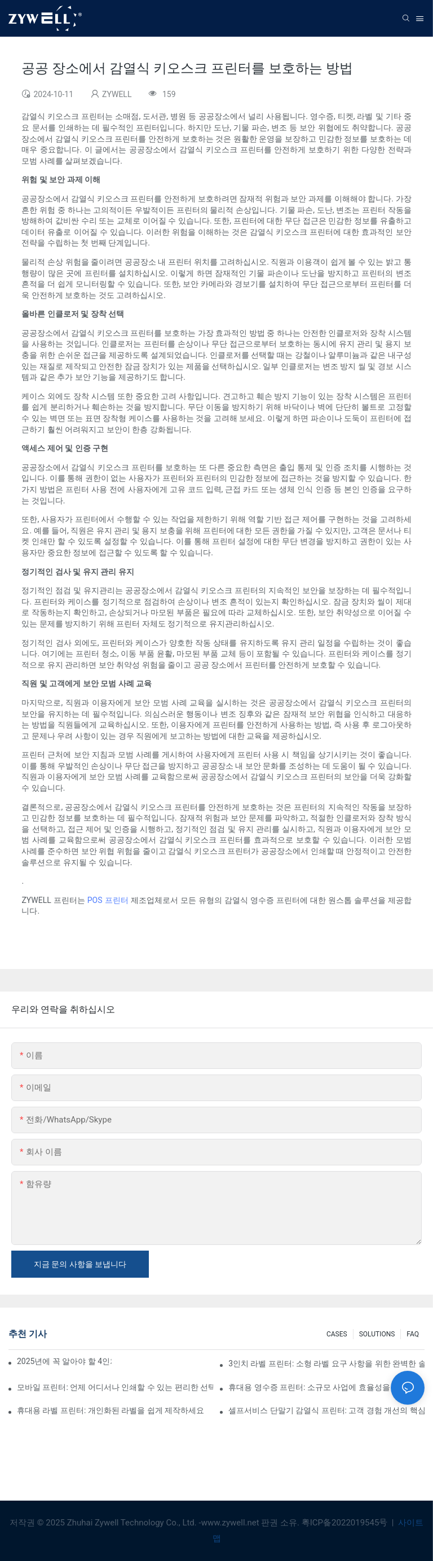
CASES (336, 1334)
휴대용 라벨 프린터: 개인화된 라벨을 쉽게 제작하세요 (110, 1410)
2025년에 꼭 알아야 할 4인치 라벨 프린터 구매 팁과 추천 (64, 1361)
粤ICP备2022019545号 (346, 1523)
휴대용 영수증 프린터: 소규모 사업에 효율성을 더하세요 (325, 1387)
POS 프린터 (108, 900)
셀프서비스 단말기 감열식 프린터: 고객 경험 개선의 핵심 (326, 1410)
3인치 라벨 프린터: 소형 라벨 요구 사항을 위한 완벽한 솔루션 (326, 1363)
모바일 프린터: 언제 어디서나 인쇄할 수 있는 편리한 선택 (115, 1387)
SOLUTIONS (377, 1334)
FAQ (413, 1334)
